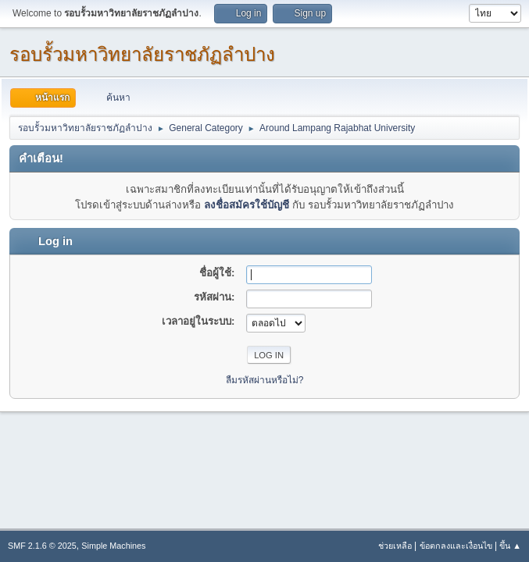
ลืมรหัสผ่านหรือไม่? (265, 380)
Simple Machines (113, 545)
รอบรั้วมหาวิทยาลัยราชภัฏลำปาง (142, 54)
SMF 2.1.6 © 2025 (42, 545)
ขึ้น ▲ (510, 545)
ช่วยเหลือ (395, 545)
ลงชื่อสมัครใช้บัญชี (246, 205)
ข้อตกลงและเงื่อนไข (456, 545)
